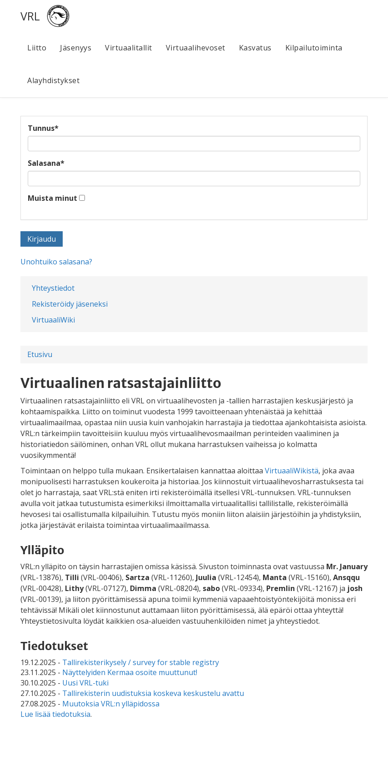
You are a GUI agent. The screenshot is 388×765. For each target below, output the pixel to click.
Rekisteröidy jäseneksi (70, 304)
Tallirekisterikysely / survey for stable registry (140, 662)
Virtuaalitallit (128, 48)
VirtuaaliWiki (53, 320)
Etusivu (39, 354)
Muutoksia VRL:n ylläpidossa (110, 704)
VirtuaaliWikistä (291, 471)
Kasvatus (255, 48)
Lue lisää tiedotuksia (55, 714)
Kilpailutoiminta (314, 48)
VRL (30, 16)
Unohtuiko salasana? (56, 262)
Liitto (36, 48)
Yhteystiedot (53, 288)
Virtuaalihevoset (195, 48)
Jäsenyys (75, 48)
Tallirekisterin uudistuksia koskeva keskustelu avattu (153, 693)
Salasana (46, 163)
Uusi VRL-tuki (85, 683)
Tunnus (43, 128)
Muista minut (52, 198)
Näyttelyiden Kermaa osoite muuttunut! (129, 672)
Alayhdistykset (53, 80)
